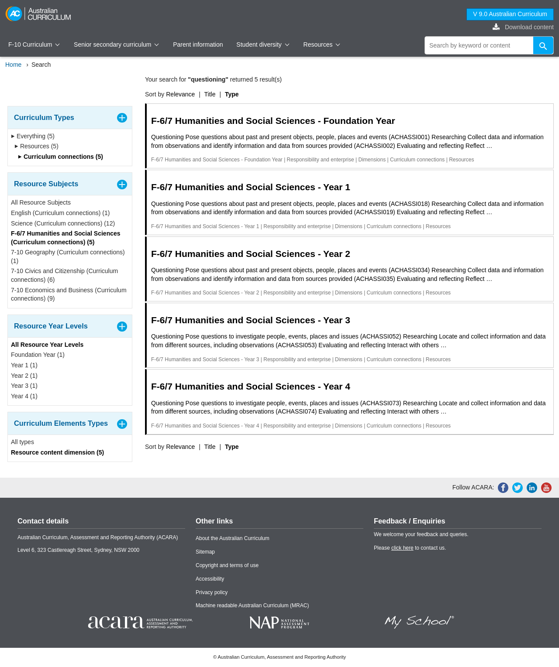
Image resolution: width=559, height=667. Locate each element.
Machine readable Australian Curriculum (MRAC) (252, 605)
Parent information (198, 44)
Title (210, 94)
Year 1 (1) (24, 365)
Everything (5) (33, 136)
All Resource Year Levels (47, 344)
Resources (322, 44)
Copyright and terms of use (227, 565)
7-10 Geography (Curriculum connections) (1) (68, 256)
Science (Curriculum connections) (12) (63, 223)
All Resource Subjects (41, 202)
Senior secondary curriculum (116, 44)
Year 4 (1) (24, 396)
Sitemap (205, 552)
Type (232, 94)
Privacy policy (212, 592)
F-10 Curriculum (34, 44)
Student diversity (262, 44)
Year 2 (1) (24, 375)
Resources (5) (36, 146)
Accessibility (210, 579)
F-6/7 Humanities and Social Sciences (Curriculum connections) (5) (66, 238)
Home (13, 64)
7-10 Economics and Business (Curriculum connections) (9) (69, 294)
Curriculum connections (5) (60, 156)
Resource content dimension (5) (57, 452)
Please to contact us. (410, 548)
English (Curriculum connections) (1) (60, 212)
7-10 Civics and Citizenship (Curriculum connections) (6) (64, 275)
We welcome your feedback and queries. (421, 534)
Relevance (180, 94)
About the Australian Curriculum (232, 538)
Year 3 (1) (24, 385)
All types (22, 441)
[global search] (489, 45)
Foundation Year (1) (38, 354)
